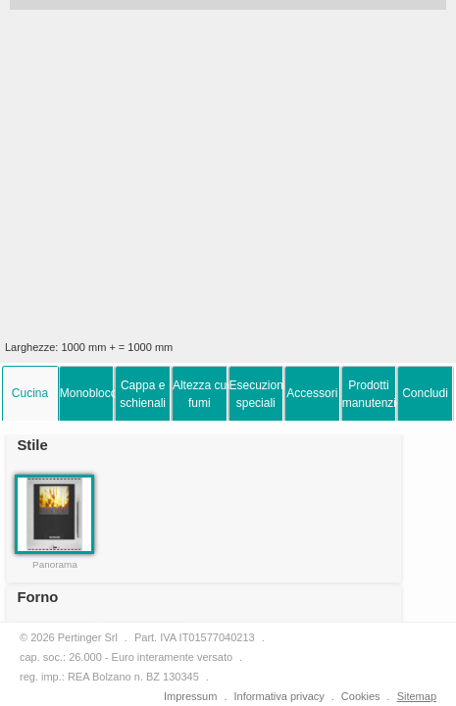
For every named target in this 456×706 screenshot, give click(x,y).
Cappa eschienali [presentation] (143, 394)
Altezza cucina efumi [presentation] (200, 394)
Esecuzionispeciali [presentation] (256, 394)
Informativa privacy (278, 696)
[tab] (30, 393)
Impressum (190, 696)
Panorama (54, 564)
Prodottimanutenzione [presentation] (369, 394)
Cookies (360, 696)
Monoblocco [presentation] (87, 393)
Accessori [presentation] (311, 393)
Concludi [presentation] (425, 393)
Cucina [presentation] (30, 393)
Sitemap (416, 696)
